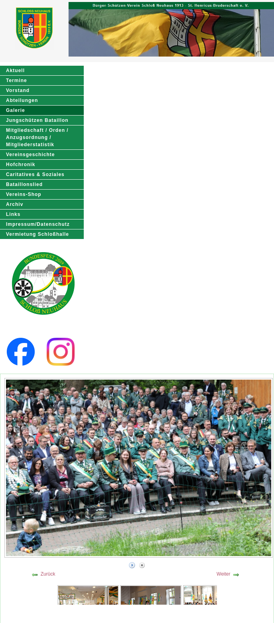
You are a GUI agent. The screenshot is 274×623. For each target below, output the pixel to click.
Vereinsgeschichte (30, 154)
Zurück (48, 574)
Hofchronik (20, 164)
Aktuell (15, 70)
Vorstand (18, 90)
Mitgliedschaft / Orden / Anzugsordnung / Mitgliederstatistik (37, 137)
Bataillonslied (24, 184)
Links (13, 214)
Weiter (223, 574)
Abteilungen (22, 100)
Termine (16, 80)
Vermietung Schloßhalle (37, 234)
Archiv (14, 204)
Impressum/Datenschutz (38, 224)
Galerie (15, 110)
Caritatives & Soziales (35, 174)
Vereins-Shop (23, 194)
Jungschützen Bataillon (37, 120)
